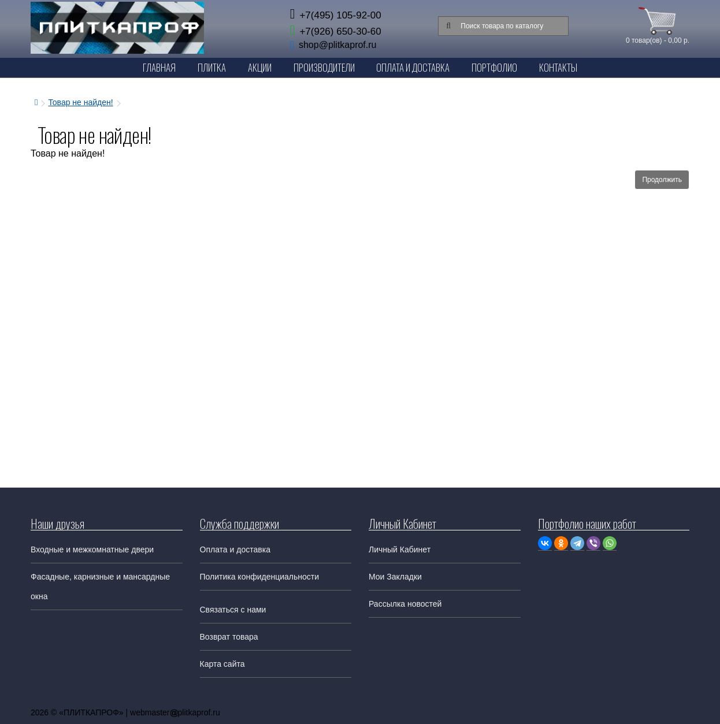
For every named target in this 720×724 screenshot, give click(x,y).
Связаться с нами (233, 609)
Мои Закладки (395, 576)
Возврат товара (229, 636)
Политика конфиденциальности (260, 576)
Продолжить (662, 180)
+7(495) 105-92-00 (335, 15)
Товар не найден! (80, 102)
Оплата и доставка (235, 549)
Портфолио (494, 67)
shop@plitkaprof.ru (338, 45)
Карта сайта (222, 664)
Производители (324, 67)
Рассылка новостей (405, 603)
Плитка (212, 67)
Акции (260, 67)
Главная (159, 67)
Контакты (558, 67)
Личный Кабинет (399, 549)
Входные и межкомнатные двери (92, 549)
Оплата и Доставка (413, 67)
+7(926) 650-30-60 (335, 31)
